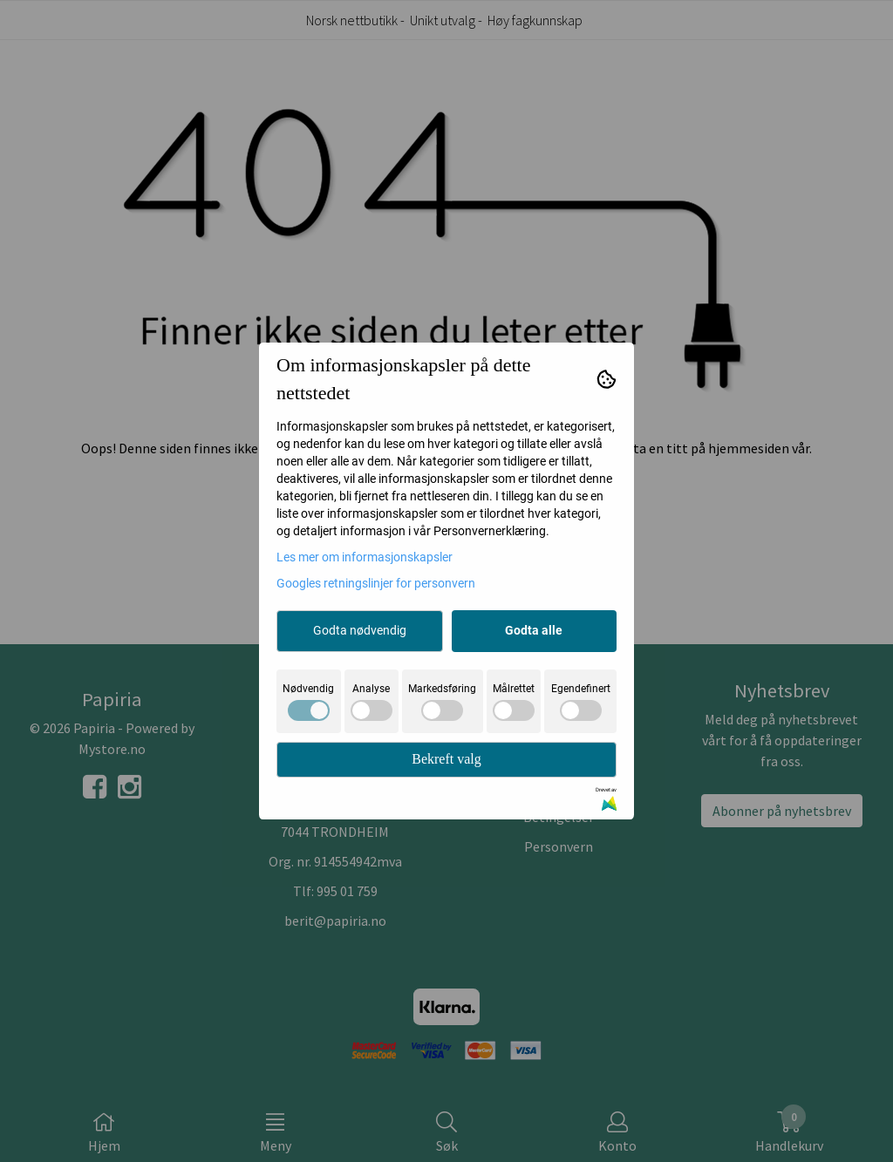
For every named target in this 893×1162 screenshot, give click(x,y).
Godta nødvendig (359, 630)
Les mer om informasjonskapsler (364, 557)
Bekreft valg (446, 758)
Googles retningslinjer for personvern (375, 583)
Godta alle (533, 630)
